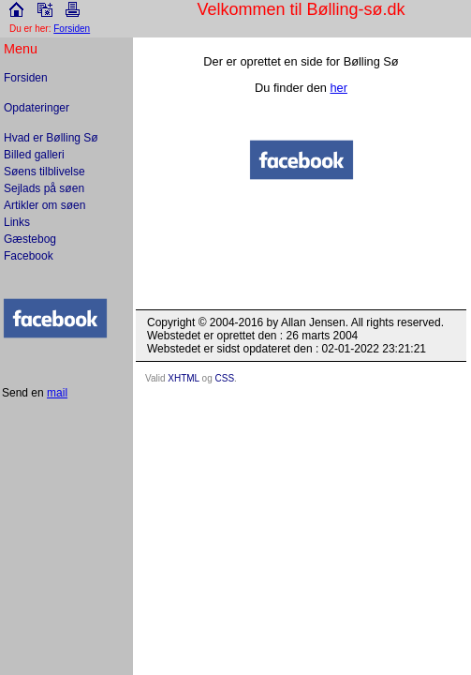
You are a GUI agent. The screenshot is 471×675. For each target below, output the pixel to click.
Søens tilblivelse (44, 171)
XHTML (183, 378)
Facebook (28, 255)
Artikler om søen (44, 205)
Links (17, 222)
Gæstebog (30, 239)
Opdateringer (36, 107)
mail (57, 392)
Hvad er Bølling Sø (51, 137)
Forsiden (26, 77)
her (338, 88)
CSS (225, 378)
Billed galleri (34, 154)
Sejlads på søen (44, 188)
